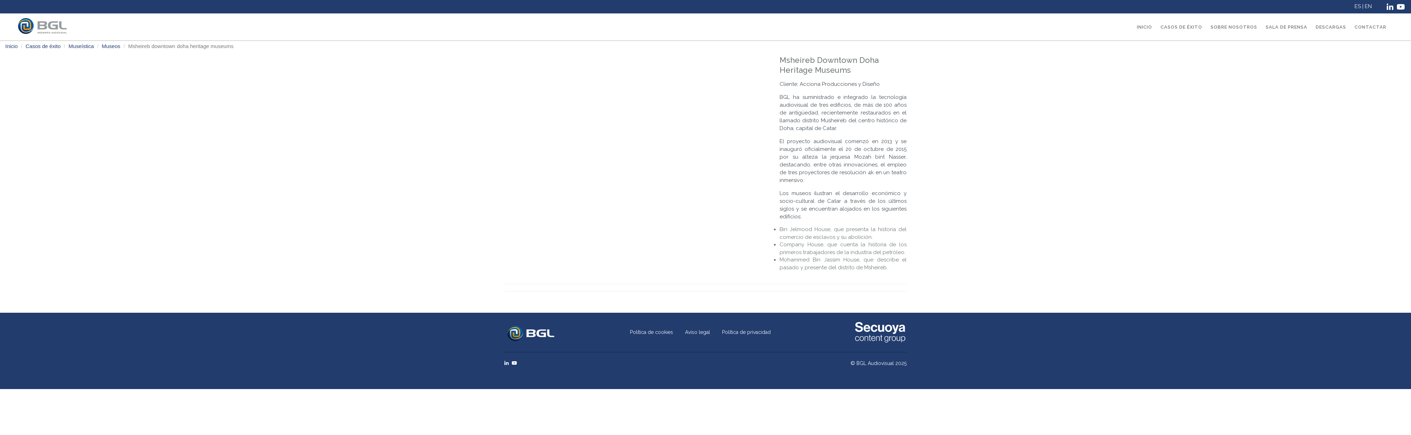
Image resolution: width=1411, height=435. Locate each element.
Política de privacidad (746, 332)
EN (1369, 6)
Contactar (1370, 27)
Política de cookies (651, 332)
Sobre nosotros (1234, 27)
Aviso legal (697, 332)
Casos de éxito (1181, 27)
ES (1358, 6)
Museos (111, 46)
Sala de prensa (1286, 27)
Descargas (1331, 27)
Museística (81, 46)
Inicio (1144, 27)
